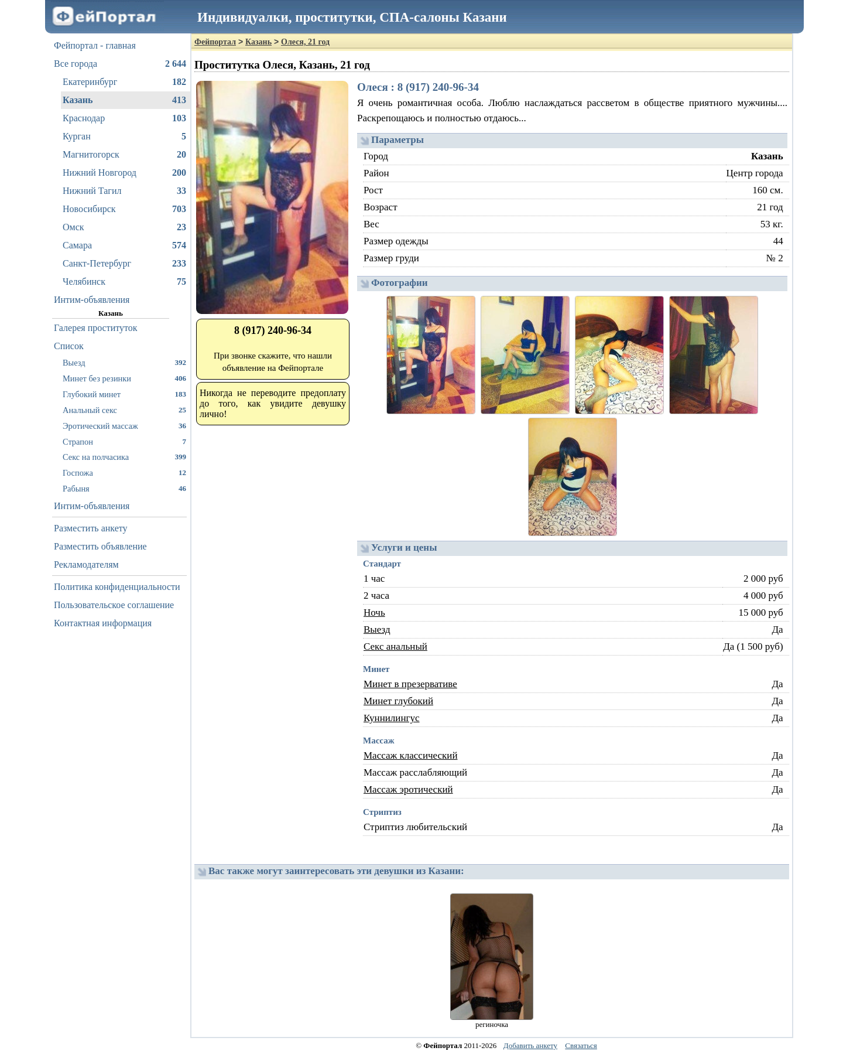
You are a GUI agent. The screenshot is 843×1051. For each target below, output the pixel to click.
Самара (124, 245)
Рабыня (124, 488)
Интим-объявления (91, 300)
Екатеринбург (124, 82)
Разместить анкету (91, 528)
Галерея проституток (96, 328)
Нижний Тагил (124, 191)
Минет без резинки (124, 378)
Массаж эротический (408, 789)
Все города (120, 64)
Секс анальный (395, 646)
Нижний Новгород (124, 173)
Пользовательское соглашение (114, 605)
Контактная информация (103, 623)
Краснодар (124, 118)
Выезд (124, 362)
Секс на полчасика (124, 456)
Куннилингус (392, 718)
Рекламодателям (86, 564)
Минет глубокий (398, 701)
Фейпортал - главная (95, 45)
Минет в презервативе (410, 684)
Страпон (124, 441)
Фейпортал (215, 41)
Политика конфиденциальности (117, 587)
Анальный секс (124, 410)
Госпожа (124, 472)
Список (69, 346)
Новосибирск (124, 209)
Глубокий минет (124, 394)
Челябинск (124, 282)
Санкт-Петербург (124, 263)
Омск (124, 227)
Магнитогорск (124, 154)
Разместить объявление (100, 546)
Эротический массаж (124, 425)
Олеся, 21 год (305, 41)
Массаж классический (411, 755)
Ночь (374, 612)
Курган (124, 136)
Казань (124, 100)
